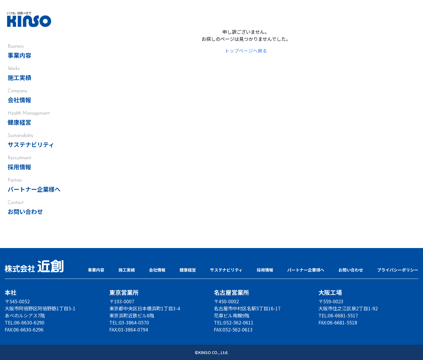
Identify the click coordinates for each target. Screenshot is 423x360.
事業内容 (19, 55)
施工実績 (19, 77)
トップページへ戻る (246, 50)
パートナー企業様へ (34, 189)
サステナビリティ (31, 144)
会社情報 (19, 100)
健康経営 (19, 122)
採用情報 (19, 167)
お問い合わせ (25, 211)
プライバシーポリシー (397, 270)
